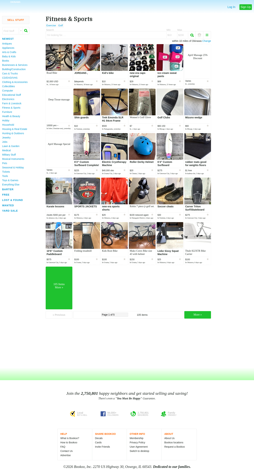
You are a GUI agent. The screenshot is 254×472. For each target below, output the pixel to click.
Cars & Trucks (10, 73)
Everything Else (10, 184)
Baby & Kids (9, 56)
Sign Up (246, 7)
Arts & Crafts (9, 52)
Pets (4, 163)
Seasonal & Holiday (13, 167)
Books (5, 60)
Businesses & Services (14, 65)
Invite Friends (102, 446)
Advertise (65, 455)
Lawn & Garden (10, 146)
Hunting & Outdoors (13, 133)
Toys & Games (10, 180)
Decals (99, 438)
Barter (8, 189)
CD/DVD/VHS (9, 77)
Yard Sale (10, 210)
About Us (169, 438)
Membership (136, 438)
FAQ (62, 446)
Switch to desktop (139, 451)
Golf (60, 25)
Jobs (4, 141)
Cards (98, 442)
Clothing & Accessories (15, 82)
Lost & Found (12, 200)
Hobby (5, 120)
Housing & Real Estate (14, 129)
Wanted (8, 205)
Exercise (51, 25)
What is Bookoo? (69, 438)
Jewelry (6, 137)
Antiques (7, 43)
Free (5, 194)
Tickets (6, 171)
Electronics (8, 99)
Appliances (8, 47)
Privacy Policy (137, 442)
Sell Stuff (15, 20)
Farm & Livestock (11, 103)
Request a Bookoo (174, 446)
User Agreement (139, 446)
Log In (231, 7)
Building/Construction (14, 69)
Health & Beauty (11, 116)
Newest (8, 38)
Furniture (7, 112)
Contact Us (66, 451)
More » (198, 314)
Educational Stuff (11, 94)
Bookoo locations (173, 442)
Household (8, 124)
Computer (7, 90)
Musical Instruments (13, 159)
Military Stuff (9, 154)
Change (206, 41)
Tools (5, 176)
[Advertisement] (14, 266)
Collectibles (8, 86)
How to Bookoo (68, 442)
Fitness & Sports (11, 107)
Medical (6, 150)
